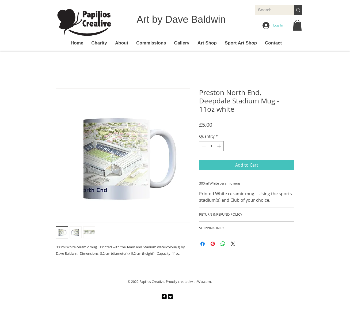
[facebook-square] (164, 296)
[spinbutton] (211, 146)
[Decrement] (203, 146)
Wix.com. (204, 281)
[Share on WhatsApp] (223, 244)
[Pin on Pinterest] (213, 244)
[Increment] (219, 146)
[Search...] (270, 10)
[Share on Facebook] (202, 244)
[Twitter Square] (170, 296)
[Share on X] (233, 244)
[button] (297, 25)
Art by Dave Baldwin (181, 19)
